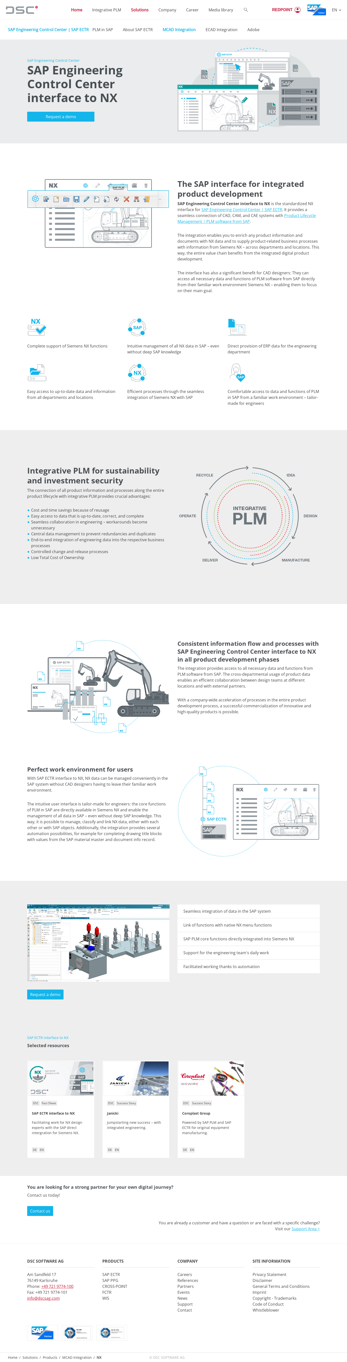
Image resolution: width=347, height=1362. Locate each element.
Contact (184, 1310)
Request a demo (45, 994)
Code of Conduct (268, 1304)
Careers (184, 1274)
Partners (185, 1286)
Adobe (253, 29)
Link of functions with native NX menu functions (227, 925)
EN (335, 10)
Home (13, 1357)
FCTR (106, 1292)
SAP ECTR (111, 1274)
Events (183, 1292)
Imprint (259, 1292)
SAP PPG (110, 1280)
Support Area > (306, 1229)
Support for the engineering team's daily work (226, 952)
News (182, 1298)
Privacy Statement (269, 1274)
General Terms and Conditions (281, 1286)
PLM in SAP (102, 29)
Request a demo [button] (61, 116)
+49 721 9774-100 (57, 1286)
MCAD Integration (77, 1357)
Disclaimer (262, 1280)
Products (50, 1357)
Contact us (40, 1211)
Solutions (30, 1357)
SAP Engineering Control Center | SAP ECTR (48, 29)
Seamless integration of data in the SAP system (227, 911)
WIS (105, 1298)
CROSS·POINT (114, 1286)
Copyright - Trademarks (275, 1298)
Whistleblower (266, 1310)
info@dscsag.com (43, 1298)
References (187, 1280)
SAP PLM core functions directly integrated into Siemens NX (238, 939)
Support (185, 1304)
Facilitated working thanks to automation (221, 966)
